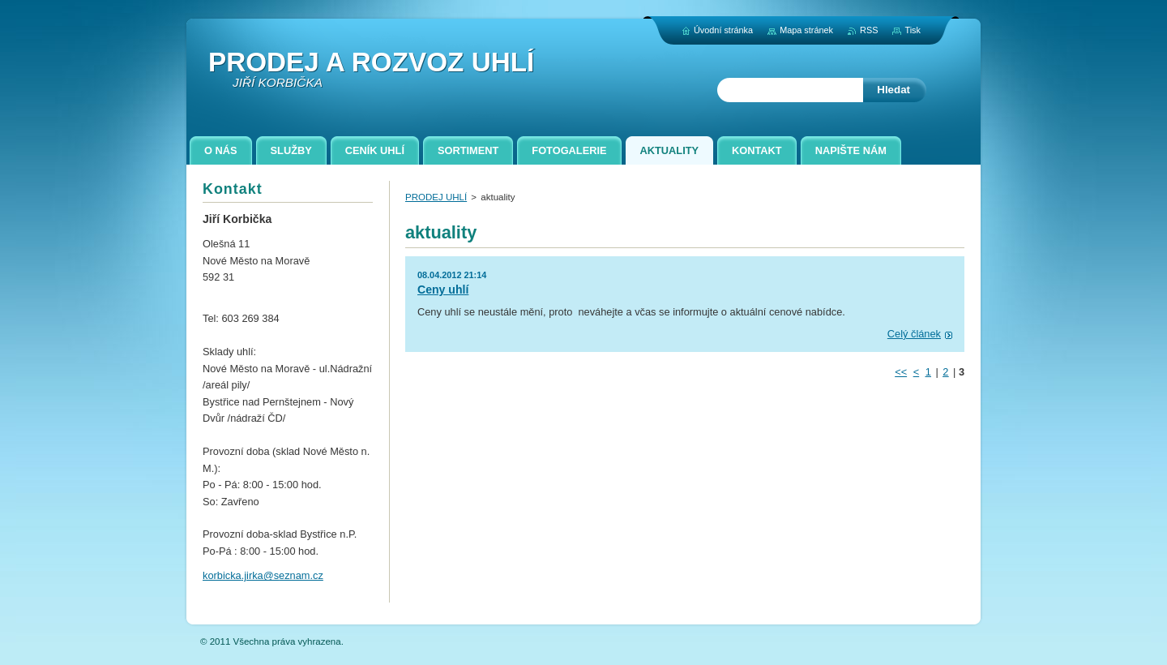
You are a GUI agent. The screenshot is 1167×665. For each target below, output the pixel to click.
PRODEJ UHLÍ (436, 197)
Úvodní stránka (723, 30)
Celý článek (914, 334)
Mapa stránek (806, 30)
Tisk (912, 30)
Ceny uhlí (442, 289)
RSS (869, 30)
